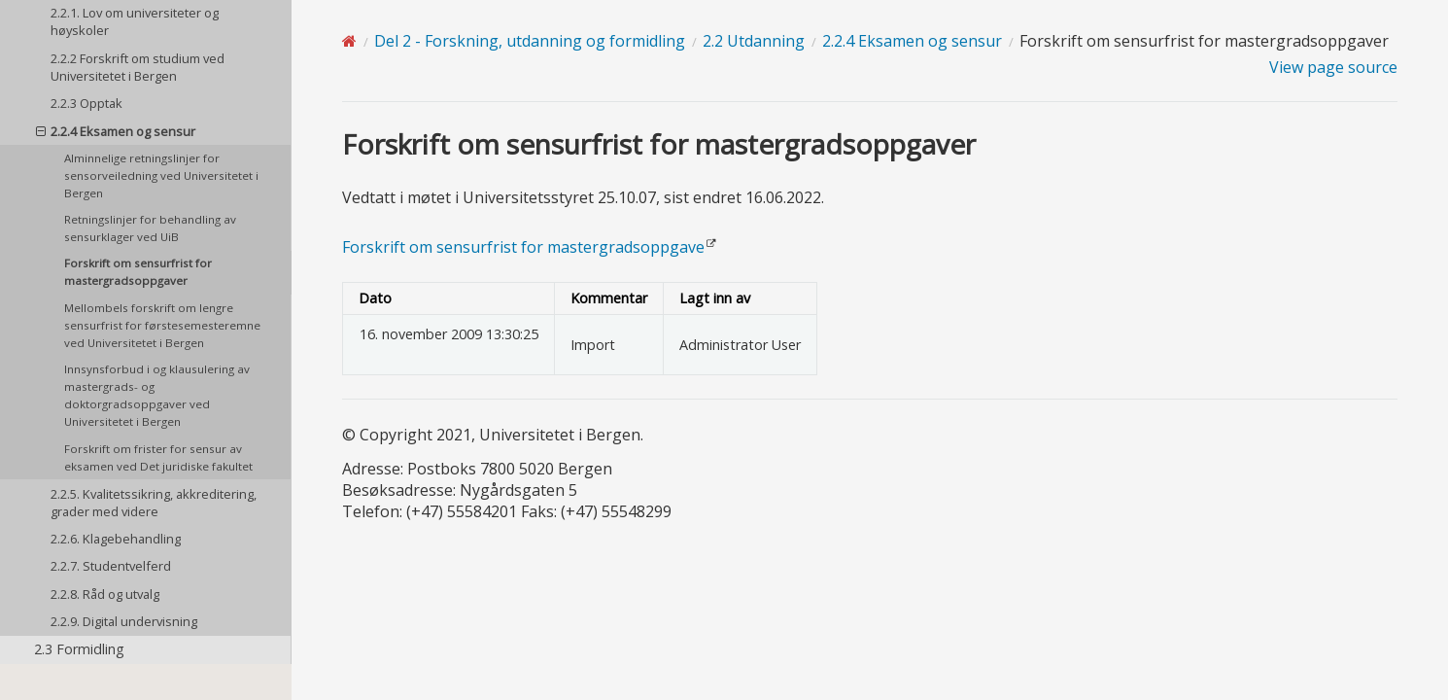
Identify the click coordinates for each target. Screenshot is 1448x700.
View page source (1333, 67)
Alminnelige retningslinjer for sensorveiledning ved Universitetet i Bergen (161, 175)
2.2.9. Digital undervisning (124, 621)
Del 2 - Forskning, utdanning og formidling (529, 41)
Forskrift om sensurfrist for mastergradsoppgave (523, 247)
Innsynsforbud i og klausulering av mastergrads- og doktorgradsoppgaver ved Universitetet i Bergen (157, 395)
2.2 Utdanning (754, 41)
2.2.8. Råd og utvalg (105, 594)
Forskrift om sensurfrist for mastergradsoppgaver (138, 272)
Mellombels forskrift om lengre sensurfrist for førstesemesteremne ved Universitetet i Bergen (162, 325)
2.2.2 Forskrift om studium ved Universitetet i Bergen (137, 67)
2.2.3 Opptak (86, 103)
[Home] (349, 41)
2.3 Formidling (79, 649)
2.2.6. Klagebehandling (116, 538)
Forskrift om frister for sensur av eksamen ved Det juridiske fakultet (158, 457)
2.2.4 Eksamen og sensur (116, 131)
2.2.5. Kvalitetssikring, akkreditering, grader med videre (154, 502)
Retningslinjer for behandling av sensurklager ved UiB (150, 228)
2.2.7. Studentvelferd (111, 566)
